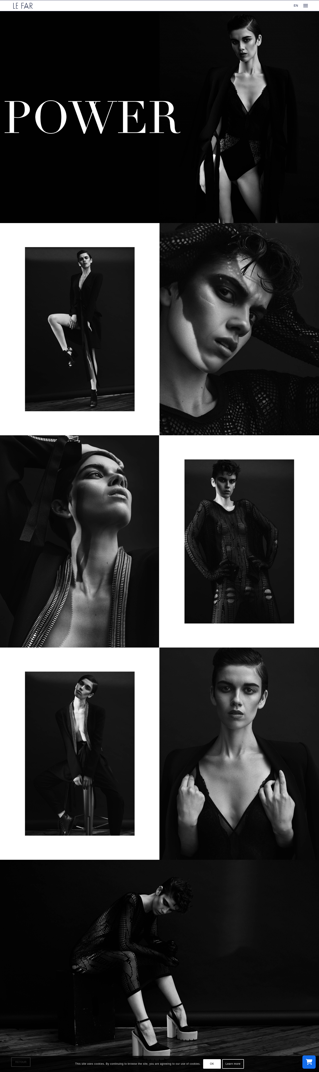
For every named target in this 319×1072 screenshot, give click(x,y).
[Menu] (305, 5)
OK (212, 1063)
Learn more (233, 1063)
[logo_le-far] (23, 5)
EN (296, 5)
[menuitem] (305, 5)
